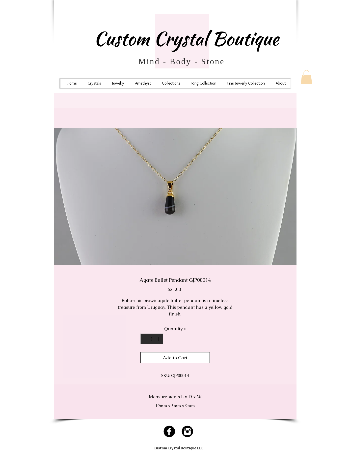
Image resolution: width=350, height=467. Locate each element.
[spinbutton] (152, 339)
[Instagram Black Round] (187, 431)
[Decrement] (145, 339)
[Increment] (158, 339)
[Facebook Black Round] (169, 431)
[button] (306, 77)
